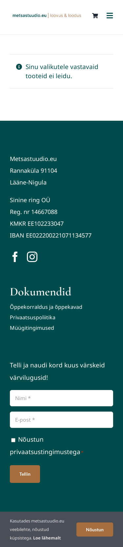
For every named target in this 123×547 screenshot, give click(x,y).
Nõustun (95, 529)
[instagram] (32, 257)
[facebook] (15, 257)
